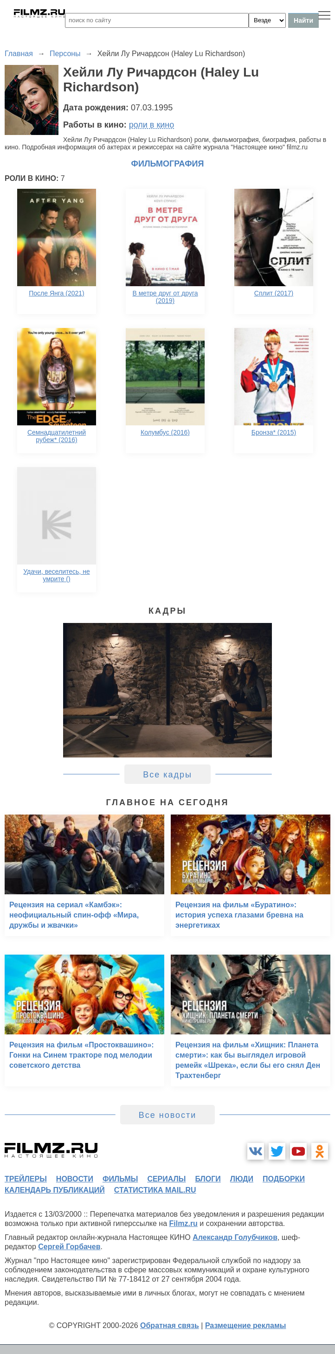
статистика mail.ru (155, 1190)
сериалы (166, 1179)
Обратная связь (169, 1325)
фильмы (120, 1179)
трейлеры (26, 1179)
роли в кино (151, 124)
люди (241, 1179)
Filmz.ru (183, 1223)
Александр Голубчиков (235, 1237)
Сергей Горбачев (69, 1247)
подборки (284, 1179)
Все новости (168, 1115)
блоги (207, 1179)
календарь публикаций (55, 1190)
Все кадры (167, 774)
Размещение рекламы (245, 1325)
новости (74, 1179)
